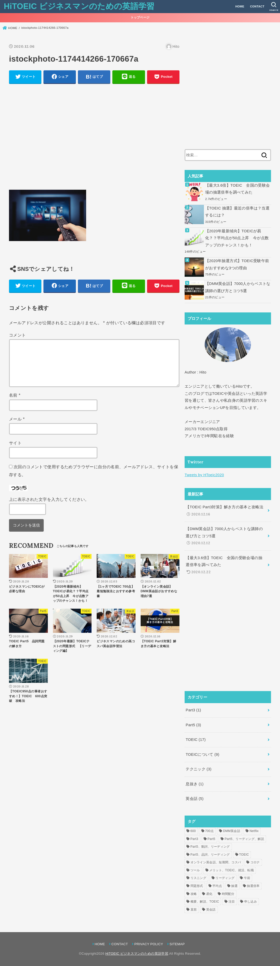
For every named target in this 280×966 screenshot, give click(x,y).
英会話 (194, 799)
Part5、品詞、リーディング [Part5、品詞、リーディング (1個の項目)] (210, 854)
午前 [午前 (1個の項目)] (247, 878)
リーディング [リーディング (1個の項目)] (224, 878)
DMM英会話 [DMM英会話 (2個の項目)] (231, 831)
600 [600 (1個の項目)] (193, 831)
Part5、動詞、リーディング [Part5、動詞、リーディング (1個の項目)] (210, 846)
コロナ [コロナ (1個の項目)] (255, 862)
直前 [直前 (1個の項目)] (194, 909)
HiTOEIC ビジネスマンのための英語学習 (79, 6)
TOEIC (196, 740)
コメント (17, 335)
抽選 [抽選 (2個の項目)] (234, 886)
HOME (239, 6)
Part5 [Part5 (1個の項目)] (211, 839)
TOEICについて (202, 754)
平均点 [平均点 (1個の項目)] (217, 886)
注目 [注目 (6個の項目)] (232, 901)
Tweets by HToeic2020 (204, 475)
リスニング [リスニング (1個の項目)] (198, 878)
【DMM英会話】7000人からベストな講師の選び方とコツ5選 (237, 287)
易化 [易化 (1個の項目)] (209, 894)
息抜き (194, 784)
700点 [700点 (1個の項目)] (209, 831)
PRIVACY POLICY (148, 944)
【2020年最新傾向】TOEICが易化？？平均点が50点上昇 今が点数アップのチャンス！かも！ (237, 238)
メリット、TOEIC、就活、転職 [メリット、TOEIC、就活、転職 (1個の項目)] (231, 870)
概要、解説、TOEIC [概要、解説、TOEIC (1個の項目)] (205, 901)
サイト (15, 443)
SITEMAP (177, 944)
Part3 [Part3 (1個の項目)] (194, 839)
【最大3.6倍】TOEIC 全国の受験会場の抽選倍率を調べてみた (237, 189)
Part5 (193, 725)
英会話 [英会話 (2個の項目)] (211, 909)
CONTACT (257, 6)
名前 (15, 395)
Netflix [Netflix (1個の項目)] (253, 831)
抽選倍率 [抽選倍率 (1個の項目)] (253, 886)
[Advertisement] (94, 139)
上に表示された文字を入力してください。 (49, 499)
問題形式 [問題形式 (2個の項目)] (197, 886)
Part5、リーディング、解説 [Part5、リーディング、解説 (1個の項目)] (244, 839)
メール (17, 419)
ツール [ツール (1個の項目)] (195, 870)
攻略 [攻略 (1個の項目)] (194, 894)
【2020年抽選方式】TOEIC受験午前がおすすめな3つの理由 (237, 264)
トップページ (140, 17)
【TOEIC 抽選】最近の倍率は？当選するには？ (237, 211)
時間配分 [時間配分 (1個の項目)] (228, 894)
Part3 (193, 710)
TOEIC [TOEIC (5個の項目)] (244, 854)
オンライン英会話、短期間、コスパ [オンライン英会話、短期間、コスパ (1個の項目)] (216, 862)
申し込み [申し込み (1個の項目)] (250, 901)
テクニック (198, 769)
